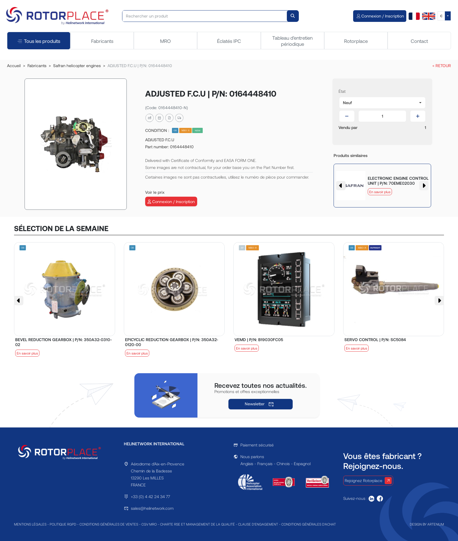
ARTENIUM (435, 524)
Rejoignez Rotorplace (368, 480)
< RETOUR (441, 65)
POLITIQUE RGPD (63, 524)
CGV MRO (149, 524)
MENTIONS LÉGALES (30, 524)
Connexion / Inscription (171, 201)
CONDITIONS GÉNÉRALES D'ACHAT (308, 524)
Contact (419, 41)
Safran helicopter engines (77, 65)
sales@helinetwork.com (152, 508)
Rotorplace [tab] (356, 41)
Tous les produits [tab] (39, 41)
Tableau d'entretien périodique (292, 40)
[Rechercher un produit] (204, 16)
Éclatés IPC (229, 41)
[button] (382, 102)
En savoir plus (380, 192)
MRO (165, 41)
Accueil (14, 65)
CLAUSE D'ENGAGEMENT (258, 524)
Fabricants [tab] (102, 41)
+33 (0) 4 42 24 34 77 (150, 496)
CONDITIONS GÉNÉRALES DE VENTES (108, 524)
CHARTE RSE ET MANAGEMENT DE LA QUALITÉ (197, 524)
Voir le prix (154, 192)
